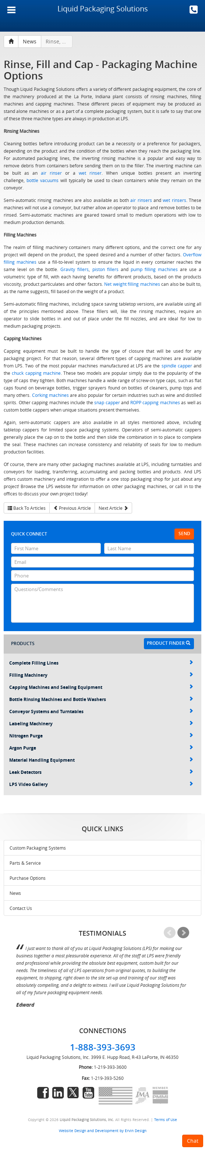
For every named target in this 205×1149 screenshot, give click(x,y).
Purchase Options (28, 878)
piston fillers (105, 269)
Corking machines (50, 395)
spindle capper (177, 366)
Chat (192, 1140)
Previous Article (72, 508)
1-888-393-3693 (194, 10)
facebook (43, 1093)
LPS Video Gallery (101, 784)
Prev (170, 933)
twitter (73, 1093)
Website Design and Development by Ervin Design (102, 1130)
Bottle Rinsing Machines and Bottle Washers (101, 699)
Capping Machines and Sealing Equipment (101, 687)
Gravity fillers (74, 269)
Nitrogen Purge (101, 736)
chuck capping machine (36, 373)
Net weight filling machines (132, 284)
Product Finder (168, 643)
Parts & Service (25, 863)
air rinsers (141, 200)
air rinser (51, 173)
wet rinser (90, 173)
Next (183, 933)
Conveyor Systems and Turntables (101, 711)
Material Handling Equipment (101, 760)
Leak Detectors (101, 772)
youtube (88, 1093)
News (15, 893)
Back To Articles (27, 508)
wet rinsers (174, 200)
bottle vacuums (42, 180)
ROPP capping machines (155, 402)
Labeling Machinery (101, 724)
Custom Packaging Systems (38, 848)
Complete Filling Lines (101, 663)
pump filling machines (154, 269)
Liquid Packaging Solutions (102, 9)
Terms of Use (165, 1119)
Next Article (113, 508)
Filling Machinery (101, 675)
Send (184, 533)
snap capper (107, 402)
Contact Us (21, 908)
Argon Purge (101, 748)
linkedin (58, 1093)
